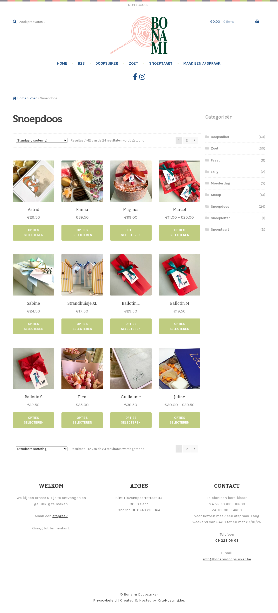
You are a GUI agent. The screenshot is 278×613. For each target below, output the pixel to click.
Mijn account (139, 5)
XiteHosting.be (171, 600)
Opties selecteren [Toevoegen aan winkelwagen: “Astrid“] (33, 232)
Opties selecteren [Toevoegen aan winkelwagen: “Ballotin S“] (33, 420)
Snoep (216, 195)
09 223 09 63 (227, 540)
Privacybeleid (105, 600)
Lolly (214, 172)
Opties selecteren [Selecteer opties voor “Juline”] (179, 420)
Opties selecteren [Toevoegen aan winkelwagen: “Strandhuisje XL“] (82, 326)
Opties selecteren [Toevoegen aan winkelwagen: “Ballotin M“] (179, 326)
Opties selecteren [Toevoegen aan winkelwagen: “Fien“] (82, 420)
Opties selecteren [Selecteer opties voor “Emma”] (82, 232)
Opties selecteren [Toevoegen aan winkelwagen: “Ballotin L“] (131, 326)
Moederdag (220, 183)
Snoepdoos (220, 206)
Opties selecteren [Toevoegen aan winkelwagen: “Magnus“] (131, 232)
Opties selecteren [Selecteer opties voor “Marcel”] (179, 232)
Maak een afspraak (202, 63)
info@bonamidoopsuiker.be (227, 559)
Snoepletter (220, 218)
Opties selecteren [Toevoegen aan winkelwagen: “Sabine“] (33, 326)
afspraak (60, 516)
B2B (81, 63)
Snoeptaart (161, 63)
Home (62, 63)
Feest (215, 160)
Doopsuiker (106, 63)
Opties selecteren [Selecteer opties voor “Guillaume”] (131, 420)
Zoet (133, 63)
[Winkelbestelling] (41, 140)
